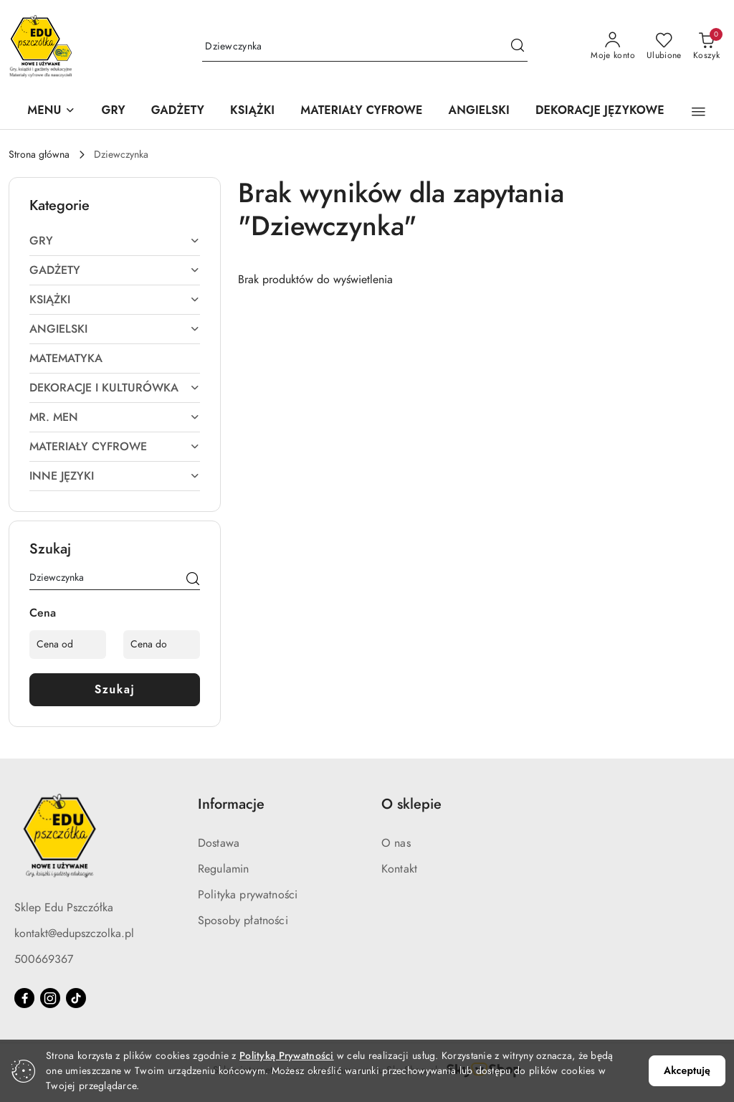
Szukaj (115, 689)
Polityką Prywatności (286, 1056)
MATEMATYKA (66, 358)
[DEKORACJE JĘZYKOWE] (600, 111)
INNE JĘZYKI (114, 476)
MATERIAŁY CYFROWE (114, 447)
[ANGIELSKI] (479, 111)
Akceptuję (687, 1070)
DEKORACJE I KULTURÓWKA (114, 388)
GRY (114, 241)
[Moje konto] (613, 46)
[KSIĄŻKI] (252, 111)
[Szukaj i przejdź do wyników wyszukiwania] (517, 46)
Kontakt (399, 869)
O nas (396, 843)
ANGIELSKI (114, 329)
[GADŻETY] (178, 111)
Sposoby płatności (243, 920)
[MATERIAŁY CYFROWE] (361, 111)
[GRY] (112, 111)
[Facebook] (24, 998)
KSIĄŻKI (114, 300)
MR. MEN (114, 417)
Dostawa (218, 843)
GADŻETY (114, 270)
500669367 (43, 959)
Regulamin (223, 869)
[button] (51, 111)
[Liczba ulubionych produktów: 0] (664, 46)
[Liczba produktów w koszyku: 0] (706, 46)
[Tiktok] (76, 998)
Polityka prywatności (247, 895)
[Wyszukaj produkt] (365, 47)
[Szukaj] (193, 580)
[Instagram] (50, 998)
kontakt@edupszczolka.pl (74, 933)
